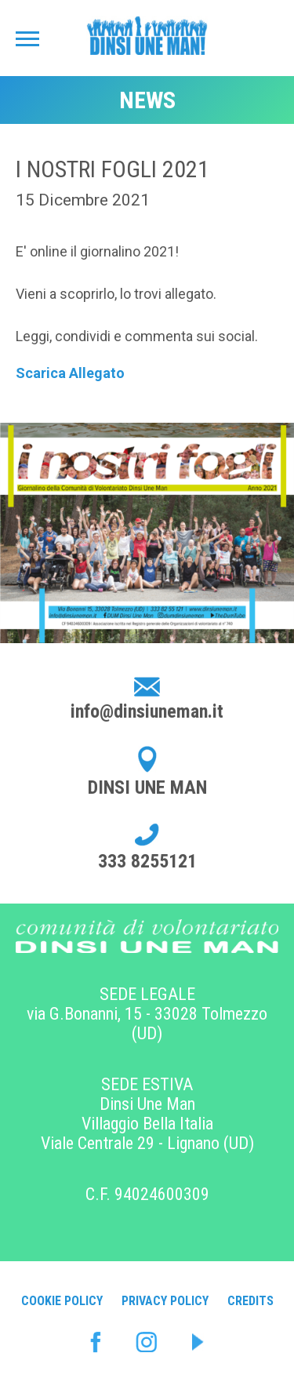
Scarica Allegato (70, 373)
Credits (250, 1300)
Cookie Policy (62, 1300)
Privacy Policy (165, 1300)
